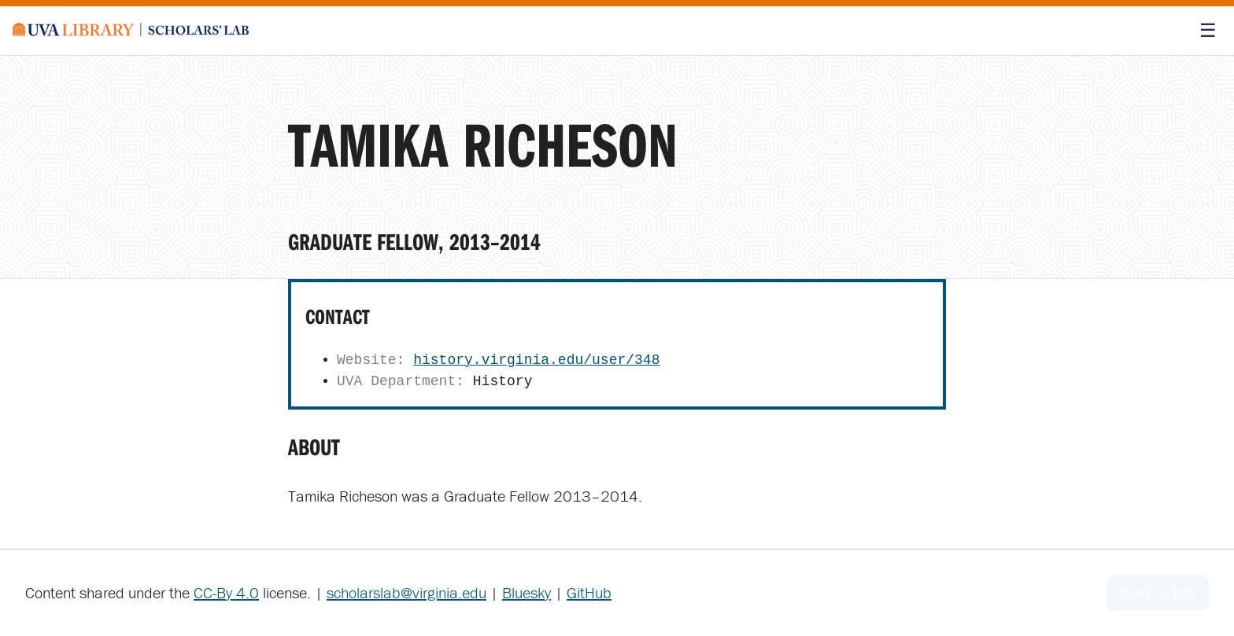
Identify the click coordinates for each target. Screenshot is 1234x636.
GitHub (589, 592)
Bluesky (526, 592)
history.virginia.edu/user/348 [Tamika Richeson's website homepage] (536, 360)
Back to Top (1157, 592)
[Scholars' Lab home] (131, 30)
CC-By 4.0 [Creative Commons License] (226, 592)
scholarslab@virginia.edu (406, 592)
